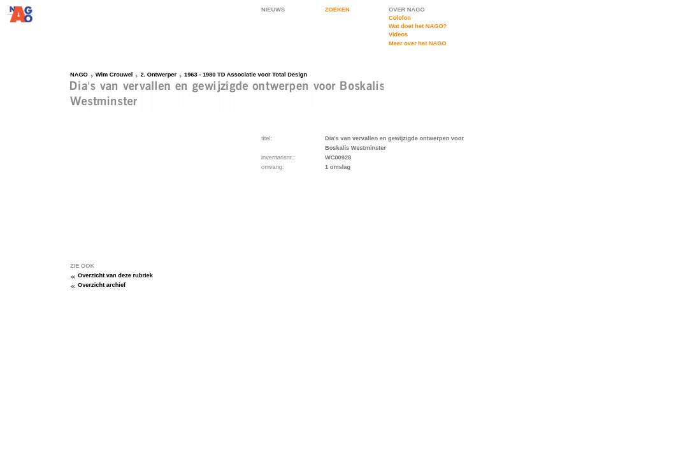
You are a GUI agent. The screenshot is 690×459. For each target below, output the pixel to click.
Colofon (400, 18)
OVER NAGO (407, 9)
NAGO (79, 74)
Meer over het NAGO (418, 43)
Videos (398, 34)
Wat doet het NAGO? (418, 26)
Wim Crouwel (114, 74)
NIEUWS (273, 9)
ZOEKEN (337, 9)
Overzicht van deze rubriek (115, 275)
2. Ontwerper (158, 74)
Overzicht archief (102, 285)
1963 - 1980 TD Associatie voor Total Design (245, 74)
